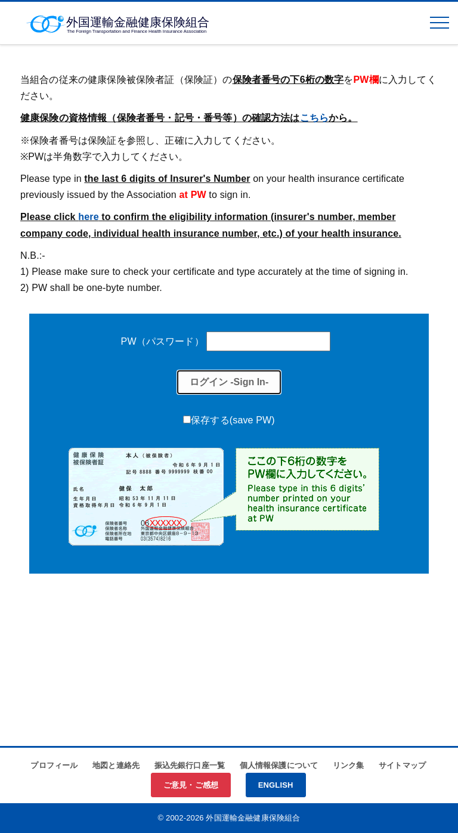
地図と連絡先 (116, 765)
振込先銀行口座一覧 (189, 765)
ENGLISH (275, 785)
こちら (314, 118)
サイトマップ (402, 765)
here (88, 217)
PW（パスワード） (162, 341)
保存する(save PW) (233, 420)
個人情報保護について (279, 765)
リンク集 (348, 765)
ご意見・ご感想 (190, 785)
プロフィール (54, 765)
